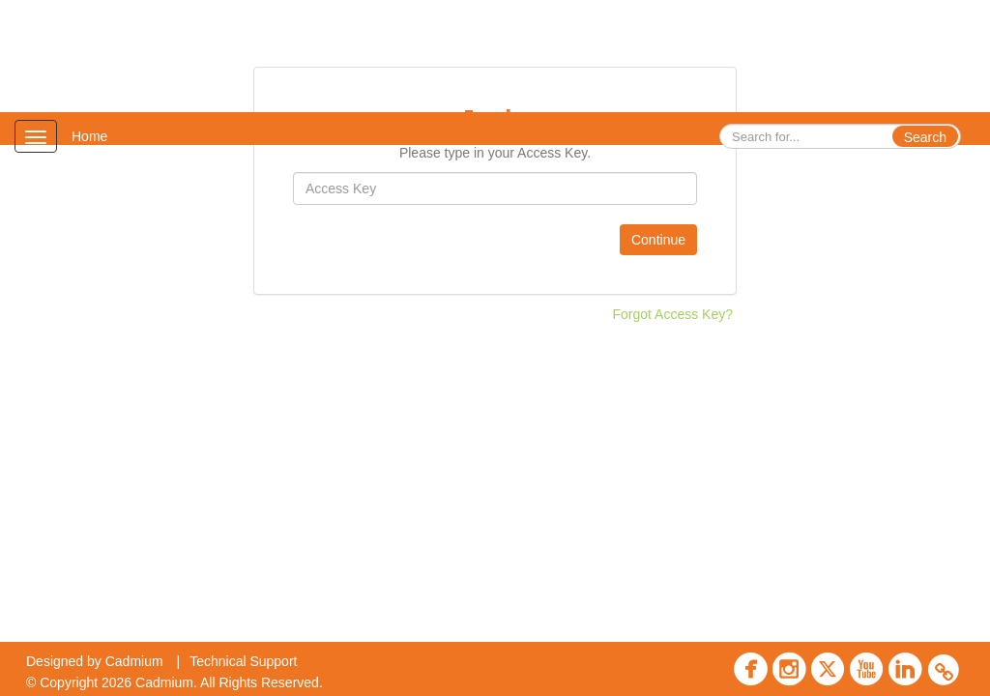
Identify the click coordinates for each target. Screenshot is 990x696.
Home (89, 136)
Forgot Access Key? (672, 314)
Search (925, 137)
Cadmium (134, 661)
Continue (658, 239)
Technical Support (243, 661)
